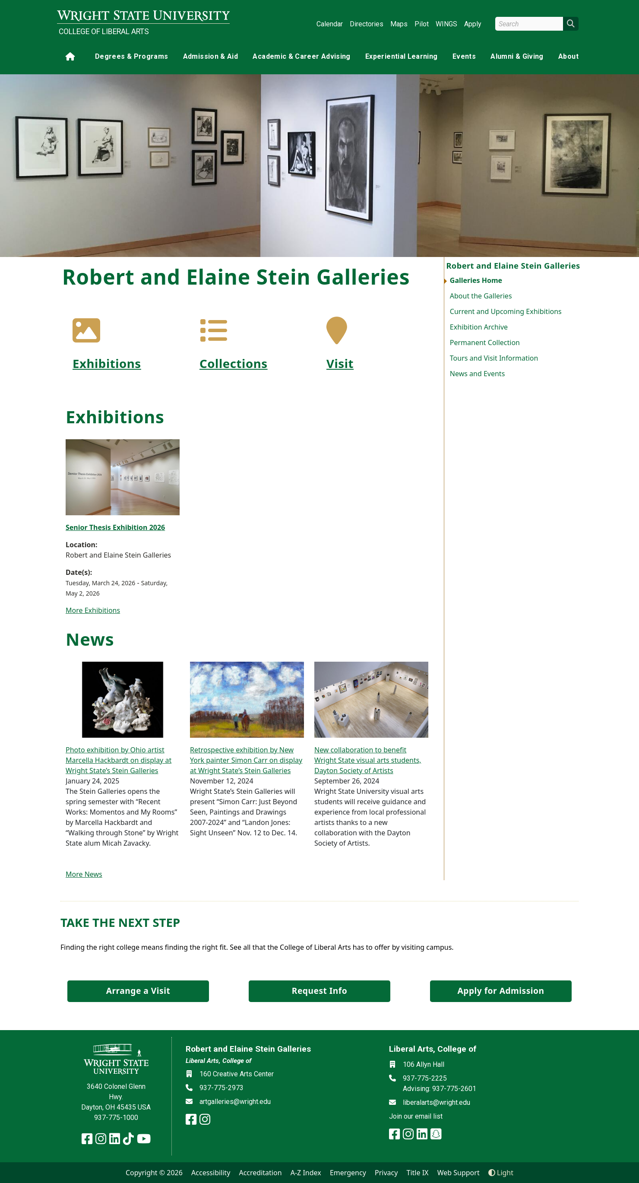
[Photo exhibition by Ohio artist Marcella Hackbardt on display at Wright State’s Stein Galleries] (123, 699)
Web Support (458, 1172)
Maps (399, 24)
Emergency (348, 1172)
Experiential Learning (401, 56)
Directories (366, 24)
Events (464, 56)
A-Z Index (306, 1172)
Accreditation (260, 1172)
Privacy (386, 1172)
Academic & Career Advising (301, 56)
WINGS (446, 24)
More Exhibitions (93, 610)
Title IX (418, 1172)
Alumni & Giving (516, 56)
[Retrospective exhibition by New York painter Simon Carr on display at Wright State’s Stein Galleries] (247, 699)
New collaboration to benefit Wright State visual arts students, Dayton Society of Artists (367, 760)
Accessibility (210, 1172)
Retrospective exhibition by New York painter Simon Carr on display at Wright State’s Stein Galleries (246, 760)
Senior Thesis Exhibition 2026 (115, 527)
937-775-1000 (116, 1117)
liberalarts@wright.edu (436, 1102)
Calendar (329, 24)
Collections (233, 363)
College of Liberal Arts (104, 31)
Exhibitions (107, 363)
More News (84, 874)
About (568, 56)
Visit (340, 363)
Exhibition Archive (479, 327)
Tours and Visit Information (494, 358)
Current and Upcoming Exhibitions (506, 311)
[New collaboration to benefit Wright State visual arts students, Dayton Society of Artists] (371, 699)
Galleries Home (476, 280)
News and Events (477, 373)
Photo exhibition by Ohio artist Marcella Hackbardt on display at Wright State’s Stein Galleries (118, 760)
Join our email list (416, 1116)
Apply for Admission (501, 990)
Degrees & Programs (131, 56)
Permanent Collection (485, 342)
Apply (472, 24)
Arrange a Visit (138, 990)
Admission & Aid (210, 56)
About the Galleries (481, 296)
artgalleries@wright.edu (235, 1101)
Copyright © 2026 (154, 1172)
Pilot (421, 24)
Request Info (319, 990)
